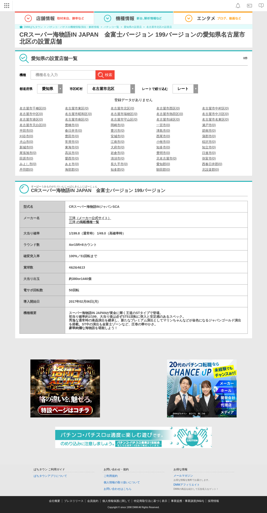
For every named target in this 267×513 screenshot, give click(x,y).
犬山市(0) (26, 141)
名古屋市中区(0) (31, 113)
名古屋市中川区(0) (215, 113)
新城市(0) (26, 147)
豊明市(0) (163, 152)
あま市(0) (72, 164)
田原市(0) (26, 158)
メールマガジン (183, 475)
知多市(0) (163, 147)
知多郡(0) (117, 169)
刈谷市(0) (26, 136)
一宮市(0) (163, 125)
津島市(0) (163, 130)
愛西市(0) (72, 158)
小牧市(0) (163, 141)
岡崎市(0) (117, 125)
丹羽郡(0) (26, 169)
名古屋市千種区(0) (32, 108)
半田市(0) (26, 130)
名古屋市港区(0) (31, 119)
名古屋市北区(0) (122, 108)
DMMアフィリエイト (187, 484)
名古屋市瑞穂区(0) (124, 113)
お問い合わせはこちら (118, 489)
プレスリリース (74, 501)
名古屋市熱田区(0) (169, 113)
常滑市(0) (72, 141)
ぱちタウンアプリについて (50, 476)
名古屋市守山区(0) (124, 119)
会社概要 (54, 501)
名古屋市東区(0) (76, 108)
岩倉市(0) (117, 152)
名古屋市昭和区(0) (78, 113)
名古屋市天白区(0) (32, 125)
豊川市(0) (117, 130)
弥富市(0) (209, 158)
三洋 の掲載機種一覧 (84, 222)
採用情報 (213, 501)
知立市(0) (209, 147)
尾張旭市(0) (27, 152)
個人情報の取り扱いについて (122, 482)
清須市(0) (117, 158)
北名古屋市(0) (166, 158)
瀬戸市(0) (209, 125)
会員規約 (92, 501)
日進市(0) (209, 152)
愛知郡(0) (163, 164)
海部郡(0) (72, 169)
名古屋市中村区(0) (215, 108)
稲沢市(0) (209, 141)
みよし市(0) (27, 164)
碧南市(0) (209, 130)
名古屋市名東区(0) (215, 119)
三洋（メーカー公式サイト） (90, 218)
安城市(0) (117, 136)
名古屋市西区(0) (168, 108)
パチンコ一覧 (111, 27)
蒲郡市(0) (209, 136)
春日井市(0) (73, 130)
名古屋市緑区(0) (168, 119)
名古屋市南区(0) (76, 119)
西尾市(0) (163, 136)
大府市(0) (117, 147)
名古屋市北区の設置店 (159, 27)
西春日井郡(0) (212, 164)
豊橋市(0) (72, 125)
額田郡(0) (163, 169)
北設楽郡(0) (210, 169)
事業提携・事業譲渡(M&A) (187, 501)
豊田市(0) (72, 136)
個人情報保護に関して (116, 501)
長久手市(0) (119, 164)
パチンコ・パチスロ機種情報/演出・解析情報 (73, 27)
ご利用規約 (111, 476)
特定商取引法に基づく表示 (150, 501)
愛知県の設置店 (133, 27)
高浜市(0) (72, 152)
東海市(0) (72, 147)
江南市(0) (117, 141)
